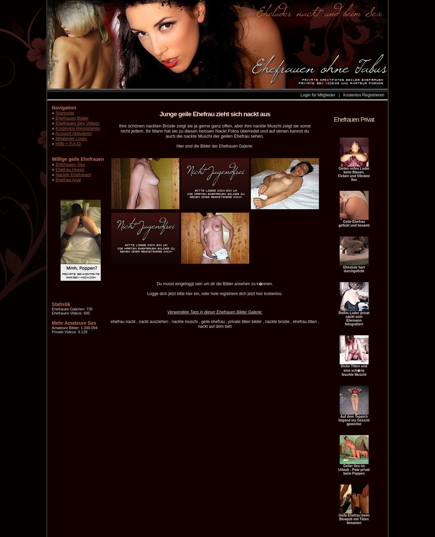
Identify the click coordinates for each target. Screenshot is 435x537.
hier (189, 293)
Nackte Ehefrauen (73, 174)
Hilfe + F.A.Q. (68, 143)
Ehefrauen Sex (70, 164)
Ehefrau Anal (68, 179)
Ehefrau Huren (69, 169)
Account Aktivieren (73, 133)
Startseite (64, 113)
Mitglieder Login (71, 138)
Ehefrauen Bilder (71, 118)
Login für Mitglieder (318, 95)
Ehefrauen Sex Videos (77, 123)
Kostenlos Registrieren (363, 95)
